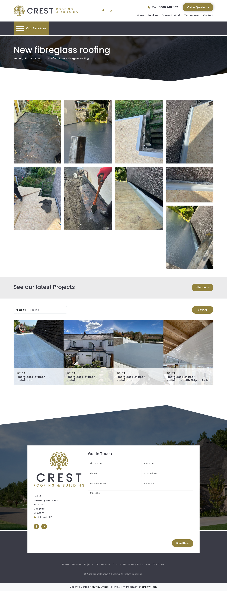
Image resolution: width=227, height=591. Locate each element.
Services (153, 15)
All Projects (203, 287)
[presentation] (111, 530)
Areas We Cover (155, 564)
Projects (88, 564)
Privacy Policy (136, 564)
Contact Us (119, 564)
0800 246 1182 (168, 7)
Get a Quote (198, 7)
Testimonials (192, 15)
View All (202, 310)
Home (140, 15)
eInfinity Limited (100, 586)
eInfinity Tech (149, 586)
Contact (208, 15)
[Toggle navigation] (31, 28)
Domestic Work (171, 15)
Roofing (52, 58)
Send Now (182, 543)
